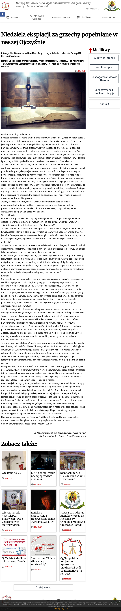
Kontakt (104, 104)
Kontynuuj (56, 609)
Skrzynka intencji (104, 58)
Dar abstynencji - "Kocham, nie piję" (104, 91)
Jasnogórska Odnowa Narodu (104, 78)
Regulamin (65, 609)
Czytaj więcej (43, 587)
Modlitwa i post (104, 67)
